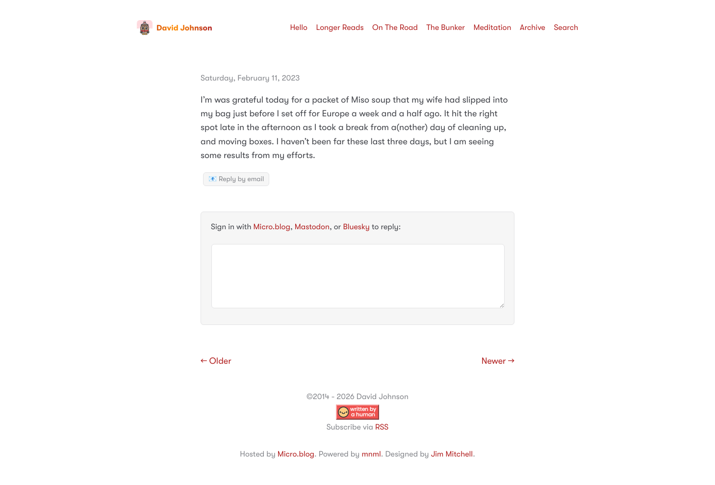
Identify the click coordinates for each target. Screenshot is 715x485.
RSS (381, 427)
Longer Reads (339, 27)
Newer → (498, 361)
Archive (532, 27)
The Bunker (445, 27)
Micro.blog (272, 226)
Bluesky (356, 226)
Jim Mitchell (452, 454)
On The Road (395, 27)
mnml (371, 454)
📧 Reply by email (236, 179)
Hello (298, 27)
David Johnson (174, 28)
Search (566, 27)
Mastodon (312, 226)
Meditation (492, 27)
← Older (216, 361)
